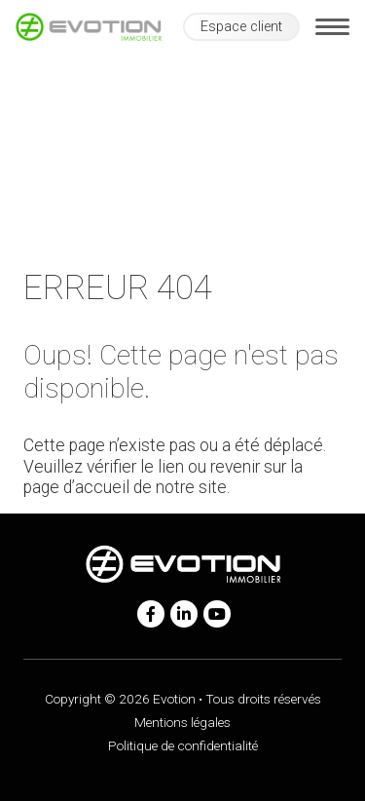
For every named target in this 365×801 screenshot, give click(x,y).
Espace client (241, 27)
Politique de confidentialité (183, 745)
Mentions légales (182, 722)
